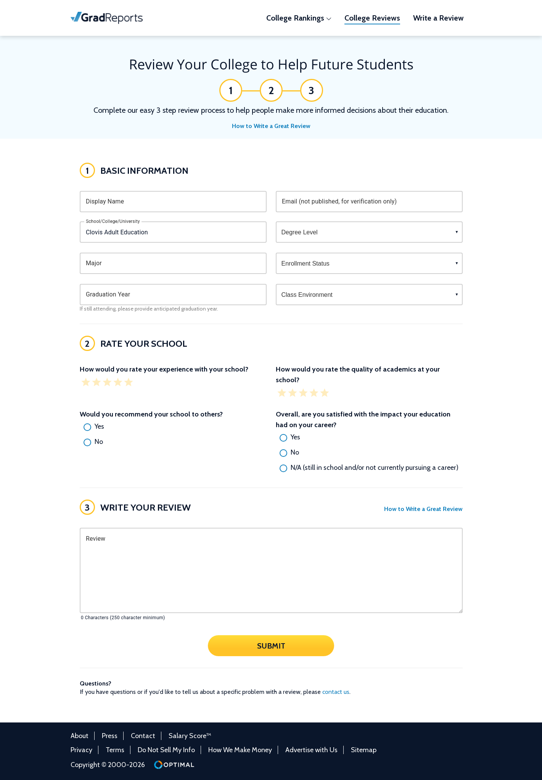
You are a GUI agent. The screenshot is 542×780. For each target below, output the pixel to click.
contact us (335, 691)
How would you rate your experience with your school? (164, 369)
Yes (99, 426)
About (79, 736)
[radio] (173, 427)
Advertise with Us (311, 750)
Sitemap (363, 750)
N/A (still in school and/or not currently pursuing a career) (374, 467)
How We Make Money (240, 750)
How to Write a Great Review (271, 126)
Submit (271, 645)
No (99, 441)
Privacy (81, 750)
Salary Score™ (190, 736)
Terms (115, 750)
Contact (143, 736)
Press (109, 736)
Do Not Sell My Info (166, 750)
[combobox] (173, 232)
